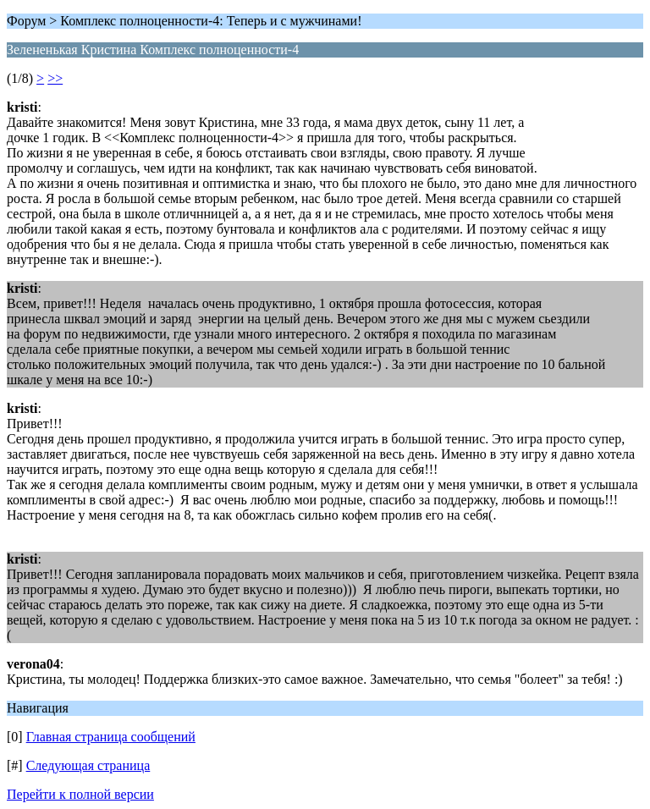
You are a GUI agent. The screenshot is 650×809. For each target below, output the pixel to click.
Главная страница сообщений (111, 736)
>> (55, 78)
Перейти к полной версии (80, 794)
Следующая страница (88, 765)
